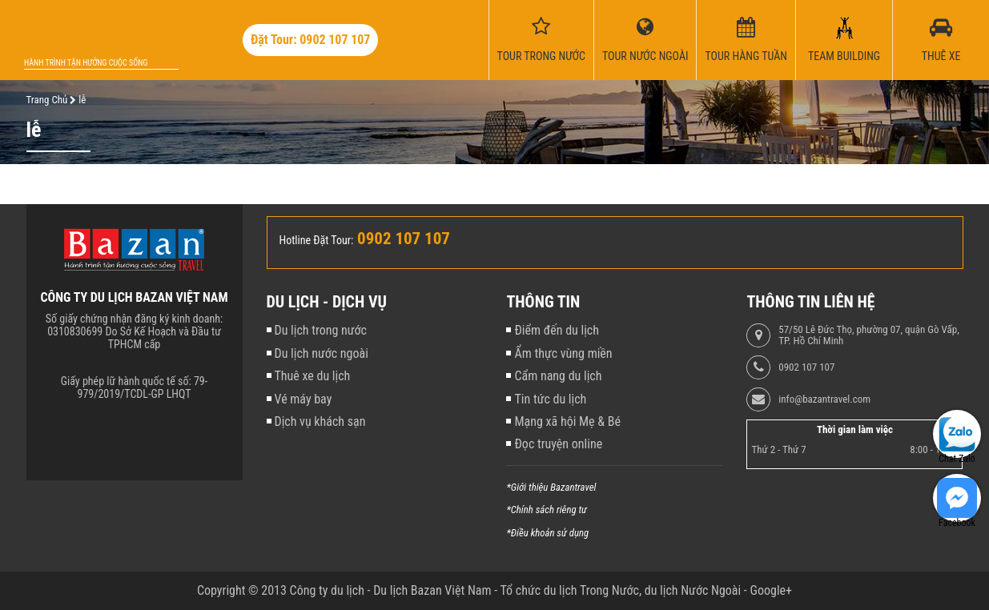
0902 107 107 (806, 367)
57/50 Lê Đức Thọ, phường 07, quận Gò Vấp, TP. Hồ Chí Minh (868, 335)
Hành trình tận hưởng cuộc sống (85, 62)
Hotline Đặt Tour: (316, 240)
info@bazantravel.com (824, 399)
